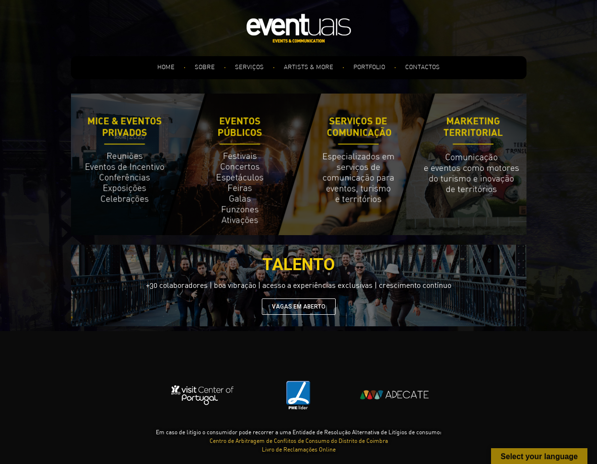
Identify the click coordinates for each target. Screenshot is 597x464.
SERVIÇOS (249, 67)
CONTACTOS (422, 67)
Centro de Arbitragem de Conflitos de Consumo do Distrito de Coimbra (299, 441)
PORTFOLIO (369, 67)
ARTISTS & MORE (308, 67)
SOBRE (205, 67)
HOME (166, 67)
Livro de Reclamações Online (299, 450)
